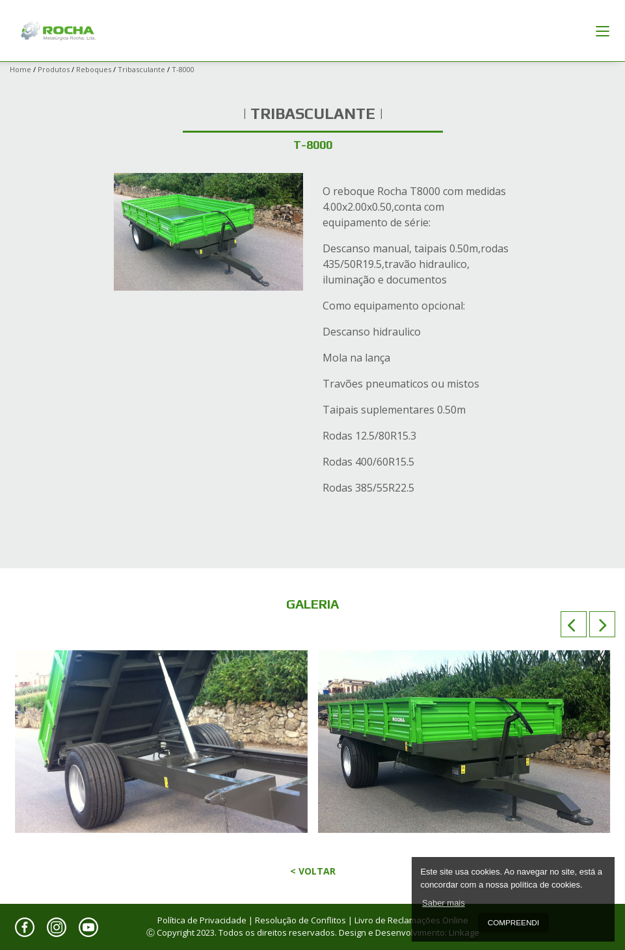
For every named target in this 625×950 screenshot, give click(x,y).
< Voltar (313, 871)
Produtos (54, 69)
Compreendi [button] (513, 922)
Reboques (93, 69)
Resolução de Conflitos (300, 920)
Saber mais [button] (443, 903)
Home (20, 69)
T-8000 (183, 69)
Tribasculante (141, 69)
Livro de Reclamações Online (411, 920)
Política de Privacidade (201, 920)
